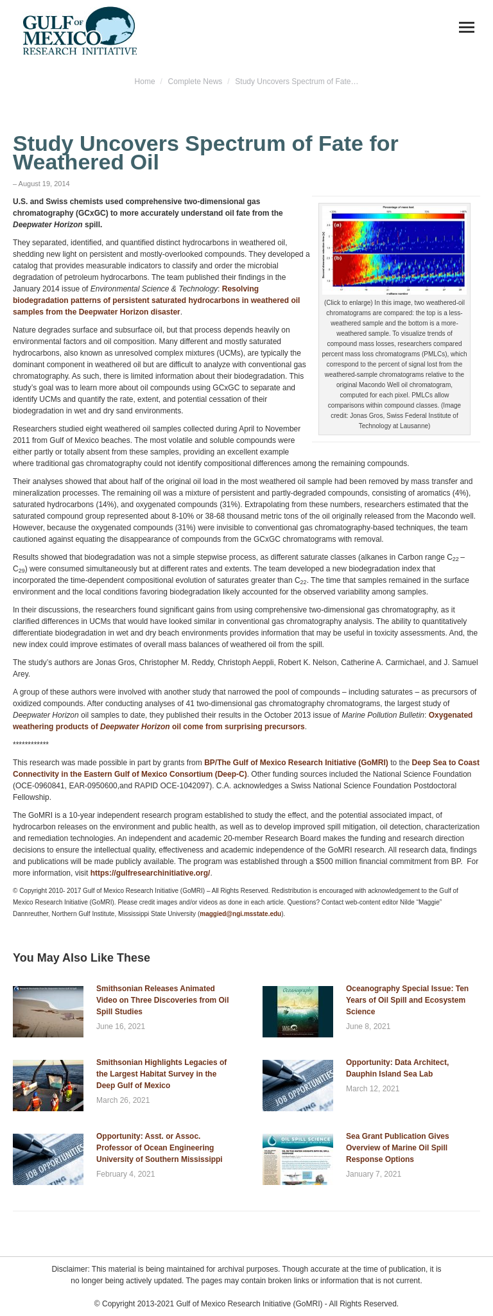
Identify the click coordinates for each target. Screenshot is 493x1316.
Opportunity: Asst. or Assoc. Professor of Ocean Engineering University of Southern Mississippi (159, 1148)
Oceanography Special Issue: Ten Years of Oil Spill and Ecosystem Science (407, 1000)
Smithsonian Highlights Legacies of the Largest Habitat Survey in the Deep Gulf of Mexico (161, 1074)
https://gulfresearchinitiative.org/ (151, 873)
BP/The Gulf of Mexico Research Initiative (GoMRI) (296, 762)
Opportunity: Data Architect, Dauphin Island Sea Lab (397, 1068)
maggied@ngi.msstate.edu (240, 913)
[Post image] (48, 1011)
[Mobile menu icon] (466, 27)
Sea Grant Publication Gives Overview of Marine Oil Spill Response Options (397, 1148)
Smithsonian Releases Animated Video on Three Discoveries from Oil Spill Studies (162, 1000)
